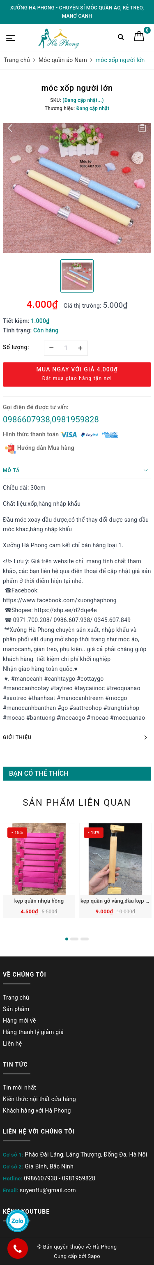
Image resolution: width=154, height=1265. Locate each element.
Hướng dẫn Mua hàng (39, 448)
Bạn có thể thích (39, 773)
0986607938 (40, 1178)
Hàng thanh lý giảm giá (33, 1032)
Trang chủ (16, 997)
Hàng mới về (19, 1020)
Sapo (93, 1256)
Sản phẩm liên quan (77, 802)
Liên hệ (12, 1043)
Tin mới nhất (19, 1087)
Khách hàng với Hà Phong (37, 1110)
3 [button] (84, 939)
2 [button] (74, 939)
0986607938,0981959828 (51, 419)
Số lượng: (16, 347)
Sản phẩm (16, 1009)
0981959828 (78, 1178)
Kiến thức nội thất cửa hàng (39, 1099)
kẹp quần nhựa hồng (39, 901)
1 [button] (66, 939)
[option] (77, 188)
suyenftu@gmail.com (48, 1190)
